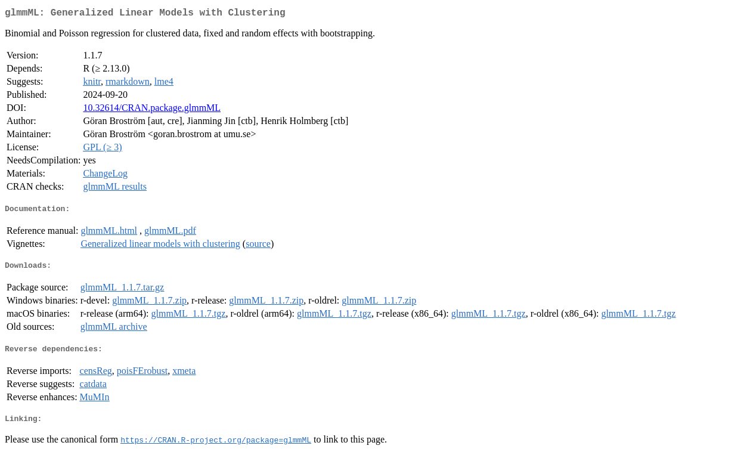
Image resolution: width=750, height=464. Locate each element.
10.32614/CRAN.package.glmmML (152, 110)
